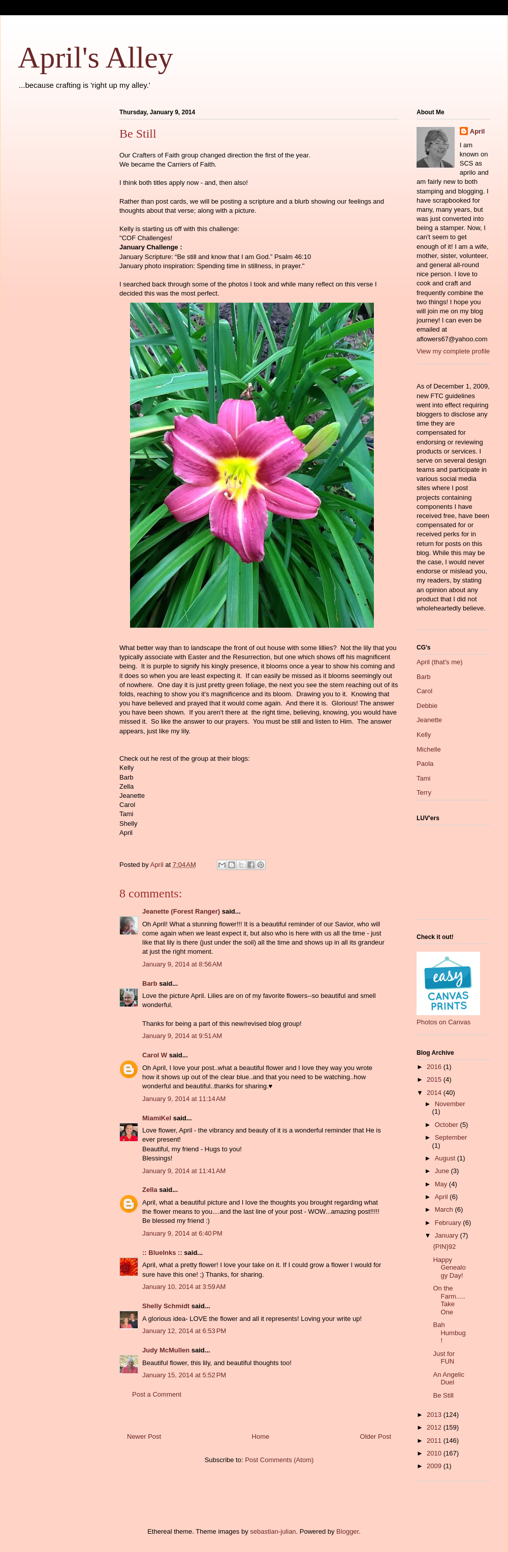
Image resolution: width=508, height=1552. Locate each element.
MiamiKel (156, 1118)
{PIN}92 (444, 1246)
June (443, 1171)
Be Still (443, 1395)
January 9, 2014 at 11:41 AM (184, 1171)
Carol (424, 691)
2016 (435, 1067)
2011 (435, 1440)
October (447, 1124)
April (477, 131)
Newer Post (144, 1436)
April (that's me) (440, 662)
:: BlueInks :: (162, 1252)
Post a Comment (156, 1394)
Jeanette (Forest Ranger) (182, 911)
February (449, 1222)
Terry (424, 792)
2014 (435, 1092)
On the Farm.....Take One (449, 1300)
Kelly (424, 734)
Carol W (154, 1055)
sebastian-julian (273, 1531)
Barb (149, 983)
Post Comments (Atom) (279, 1460)
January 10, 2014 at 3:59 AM (184, 1286)
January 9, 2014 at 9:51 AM (182, 1036)
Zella (149, 1189)
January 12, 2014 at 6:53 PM (184, 1331)
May (442, 1184)
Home (261, 1436)
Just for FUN (444, 1358)
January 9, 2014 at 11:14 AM (184, 1099)
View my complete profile (453, 351)
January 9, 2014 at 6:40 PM (182, 1233)
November (450, 1104)
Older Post (375, 1436)
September (451, 1137)
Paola (425, 763)
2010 (435, 1453)
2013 (435, 1414)
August (446, 1158)
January (447, 1235)
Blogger (347, 1531)
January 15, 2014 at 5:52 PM (184, 1375)
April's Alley (95, 57)
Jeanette (429, 720)
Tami (423, 778)
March (445, 1209)
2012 (435, 1427)
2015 (435, 1079)
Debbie (427, 705)
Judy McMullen (165, 1350)
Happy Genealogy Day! (449, 1267)
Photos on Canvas (443, 1022)
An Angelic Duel (448, 1378)
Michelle (429, 749)
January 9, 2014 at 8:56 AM (182, 964)
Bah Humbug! (449, 1332)
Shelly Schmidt (165, 1306)
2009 (435, 1466)
